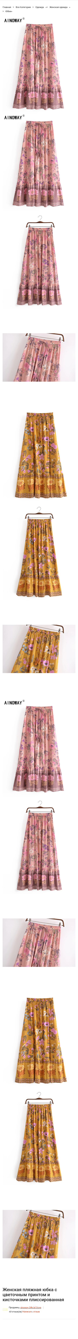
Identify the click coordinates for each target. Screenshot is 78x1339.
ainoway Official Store (30, 1307)
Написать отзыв (31, 1312)
